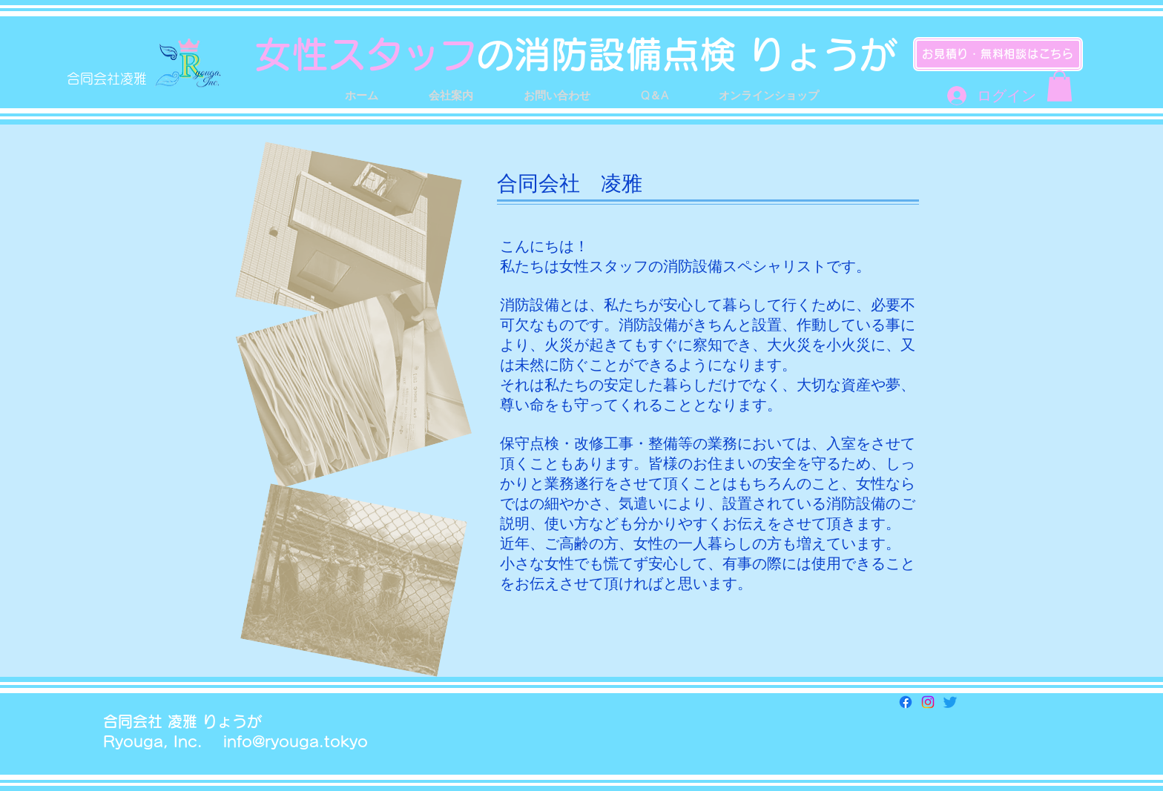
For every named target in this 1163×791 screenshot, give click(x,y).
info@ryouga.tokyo (295, 741)
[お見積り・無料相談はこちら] (998, 54)
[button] (1060, 86)
